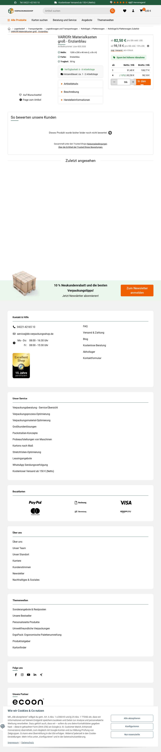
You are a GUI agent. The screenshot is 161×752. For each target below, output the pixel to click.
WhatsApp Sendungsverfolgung (30, 464)
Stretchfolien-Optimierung (27, 452)
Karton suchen (40, 20)
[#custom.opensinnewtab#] (127, 2)
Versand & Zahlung (93, 332)
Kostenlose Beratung (94, 345)
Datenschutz (27, 742)
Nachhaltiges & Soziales (26, 579)
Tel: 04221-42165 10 (30, 2)
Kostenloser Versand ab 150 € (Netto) (33, 471)
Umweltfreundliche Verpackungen (31, 628)
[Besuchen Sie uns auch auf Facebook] (16, 675)
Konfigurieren (132, 726)
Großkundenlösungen (24, 426)
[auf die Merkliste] (30, 95)
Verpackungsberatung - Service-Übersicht (35, 407)
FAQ (85, 326)
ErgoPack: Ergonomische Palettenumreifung (37, 634)
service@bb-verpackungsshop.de (35, 333)
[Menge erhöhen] (133, 82)
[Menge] (119, 82)
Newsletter (18, 573)
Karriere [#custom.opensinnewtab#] (17, 560)
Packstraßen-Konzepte (25, 433)
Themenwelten (105, 20)
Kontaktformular (92, 358)
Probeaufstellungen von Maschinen (32, 439)
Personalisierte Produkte (26, 622)
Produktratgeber (21, 641)
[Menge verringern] (114, 82)
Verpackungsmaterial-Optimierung (31, 420)
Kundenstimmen (22, 567)
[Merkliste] (124, 11)
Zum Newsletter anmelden (137, 290)
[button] (133, 11)
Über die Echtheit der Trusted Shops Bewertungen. (80, 147)
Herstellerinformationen (77, 99)
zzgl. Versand (117, 50)
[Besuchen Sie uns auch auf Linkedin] (35, 675)
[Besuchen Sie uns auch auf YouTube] (28, 675)
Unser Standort (21, 554)
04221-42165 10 (26, 326)
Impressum (13, 742)
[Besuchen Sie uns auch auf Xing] (41, 675)
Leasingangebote (22, 458)
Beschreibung (71, 91)
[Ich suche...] (76, 10)
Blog (85, 339)
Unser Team (19, 548)
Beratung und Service (64, 20)
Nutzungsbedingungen (97, 144)
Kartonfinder (19, 647)
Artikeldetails (71, 83)
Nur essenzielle (132, 734)
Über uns (17, 541)
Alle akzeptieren (132, 718)
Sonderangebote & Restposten (29, 609)
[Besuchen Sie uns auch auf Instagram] (22, 675)
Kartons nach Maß (23, 445)
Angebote (87, 20)
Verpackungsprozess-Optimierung (31, 414)
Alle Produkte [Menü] (17, 20)
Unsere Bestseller (22, 615)
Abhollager (89, 351)
